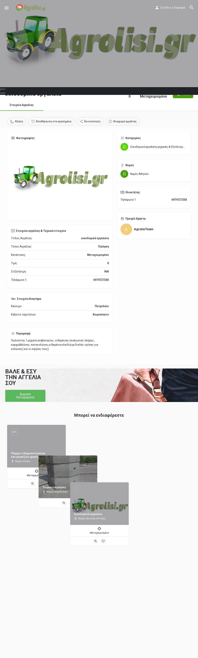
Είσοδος (166, 7)
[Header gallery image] (99, 43)
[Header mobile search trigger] (191, 7)
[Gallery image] (60, 179)
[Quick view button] (33, 484)
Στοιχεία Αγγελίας (22, 105)
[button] (25, 396)
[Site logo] (31, 8)
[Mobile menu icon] (6, 8)
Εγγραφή (179, 7)
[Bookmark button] (40, 484)
